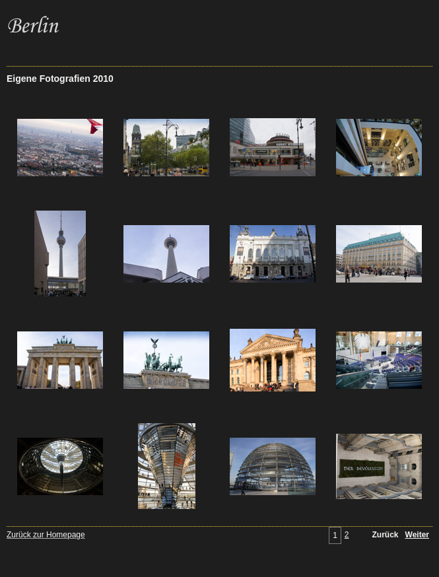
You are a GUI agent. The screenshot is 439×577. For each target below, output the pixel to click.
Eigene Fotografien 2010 (60, 78)
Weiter (417, 534)
